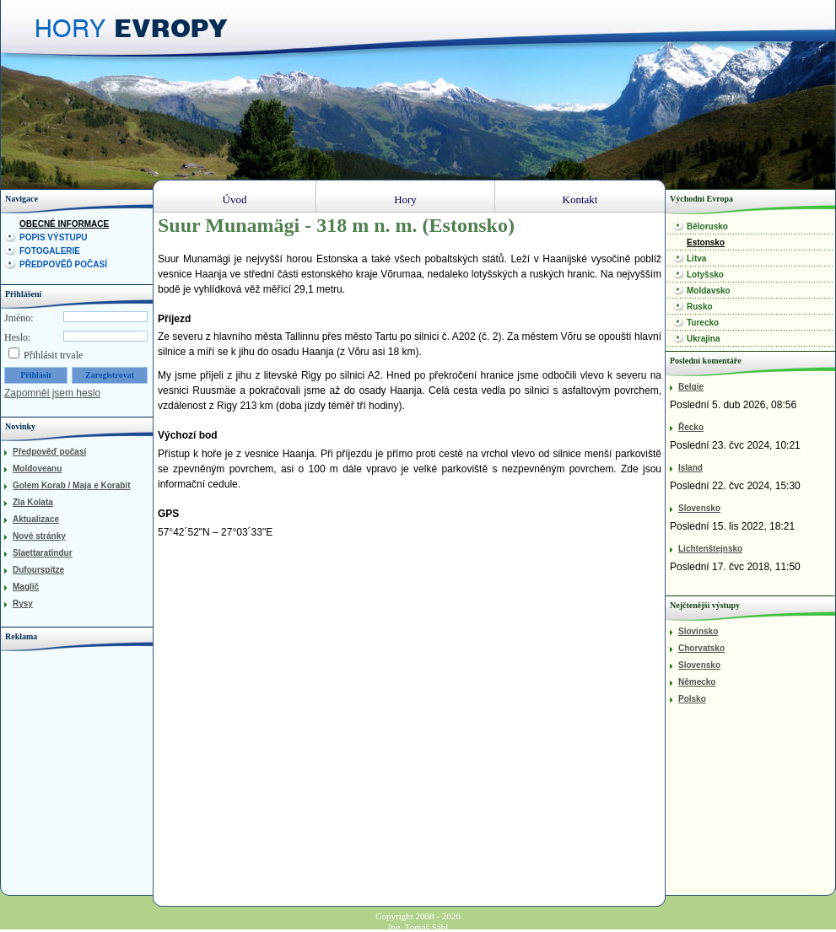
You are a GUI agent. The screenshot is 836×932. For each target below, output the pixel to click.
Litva (696, 258)
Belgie (691, 386)
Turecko (703, 322)
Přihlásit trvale (53, 355)
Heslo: (17, 337)
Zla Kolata (33, 502)
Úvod (235, 199)
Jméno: (19, 318)
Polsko (692, 698)
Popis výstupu (53, 237)
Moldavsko (709, 290)
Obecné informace (64, 224)
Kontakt (580, 199)
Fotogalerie (49, 251)
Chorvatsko (701, 648)
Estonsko (706, 242)
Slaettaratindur (43, 553)
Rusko (700, 306)
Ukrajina (703, 338)
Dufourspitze (38, 569)
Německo (696, 682)
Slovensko (699, 508)
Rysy (23, 603)
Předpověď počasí (63, 264)
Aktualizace (36, 519)
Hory (405, 199)
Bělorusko (707, 226)
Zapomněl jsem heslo (52, 393)
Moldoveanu (37, 468)
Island (690, 467)
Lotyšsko (705, 274)
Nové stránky (39, 536)
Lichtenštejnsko (710, 548)
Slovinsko (698, 631)
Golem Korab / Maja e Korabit (71, 485)
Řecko (691, 427)
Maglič (26, 586)
